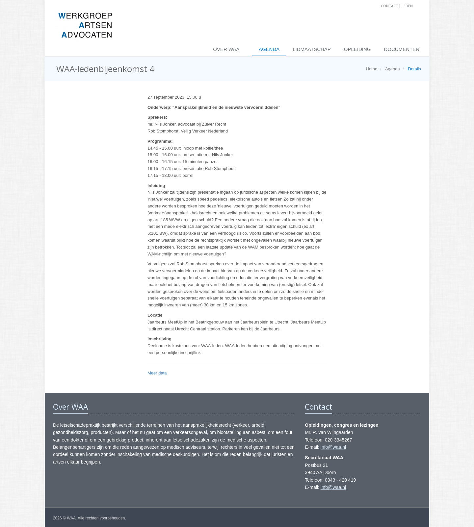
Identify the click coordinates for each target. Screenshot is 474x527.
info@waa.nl (333, 447)
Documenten (402, 49)
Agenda (269, 49)
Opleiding (357, 49)
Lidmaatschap (312, 49)
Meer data (157, 373)
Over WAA (227, 49)
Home (372, 68)
